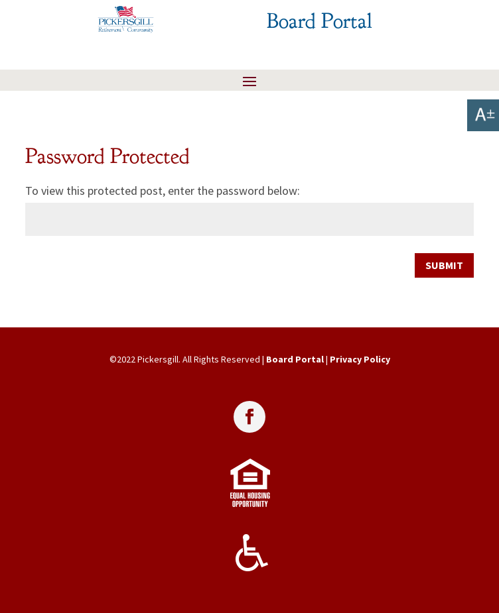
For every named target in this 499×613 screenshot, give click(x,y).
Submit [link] (444, 265)
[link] (483, 115)
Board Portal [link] (295, 359)
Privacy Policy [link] (360, 359)
